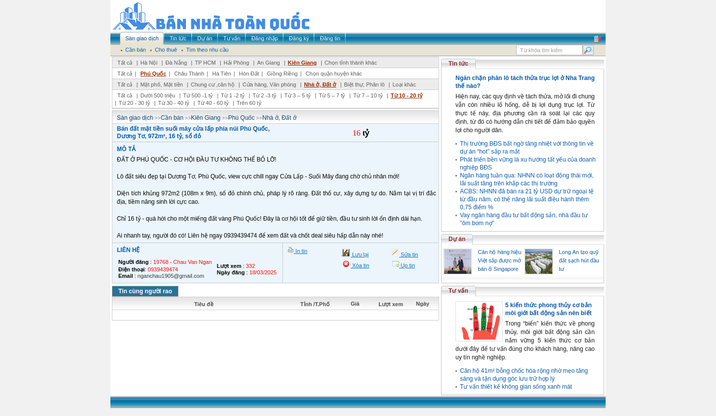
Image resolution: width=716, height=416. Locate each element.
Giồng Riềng (282, 74)
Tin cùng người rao (145, 291)
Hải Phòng (236, 63)
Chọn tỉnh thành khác (351, 63)
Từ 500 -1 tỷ (198, 95)
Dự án (456, 239)
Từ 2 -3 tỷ (264, 95)
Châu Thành (189, 74)
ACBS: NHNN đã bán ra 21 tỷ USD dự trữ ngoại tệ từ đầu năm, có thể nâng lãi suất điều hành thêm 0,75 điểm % (527, 199)
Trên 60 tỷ (249, 103)
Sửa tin (408, 254)
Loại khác (404, 84)
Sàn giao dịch (135, 117)
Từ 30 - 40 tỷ (173, 103)
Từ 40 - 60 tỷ (213, 103)
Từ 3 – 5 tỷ (297, 95)
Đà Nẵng (176, 63)
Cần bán (172, 117)
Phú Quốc (153, 74)
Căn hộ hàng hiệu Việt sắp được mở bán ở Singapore (500, 260)
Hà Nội (149, 63)
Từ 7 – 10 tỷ (367, 95)
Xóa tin (360, 265)
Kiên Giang (302, 63)
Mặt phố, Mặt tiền (161, 84)
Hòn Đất (249, 74)
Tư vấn (458, 290)
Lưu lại (359, 254)
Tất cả (124, 63)
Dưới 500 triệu (157, 95)
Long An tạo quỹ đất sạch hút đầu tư (579, 260)
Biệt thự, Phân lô (364, 84)
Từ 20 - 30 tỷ (134, 103)
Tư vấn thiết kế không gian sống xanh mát (516, 386)
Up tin (407, 265)
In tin (300, 251)
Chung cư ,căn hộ (213, 84)
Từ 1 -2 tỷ (233, 95)
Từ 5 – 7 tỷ (332, 95)
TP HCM (205, 63)
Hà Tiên (221, 74)
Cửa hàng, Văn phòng (269, 84)
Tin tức (458, 63)
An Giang (268, 63)
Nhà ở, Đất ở (320, 84)
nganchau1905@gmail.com (171, 276)
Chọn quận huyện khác (334, 74)
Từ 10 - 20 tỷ (407, 95)
